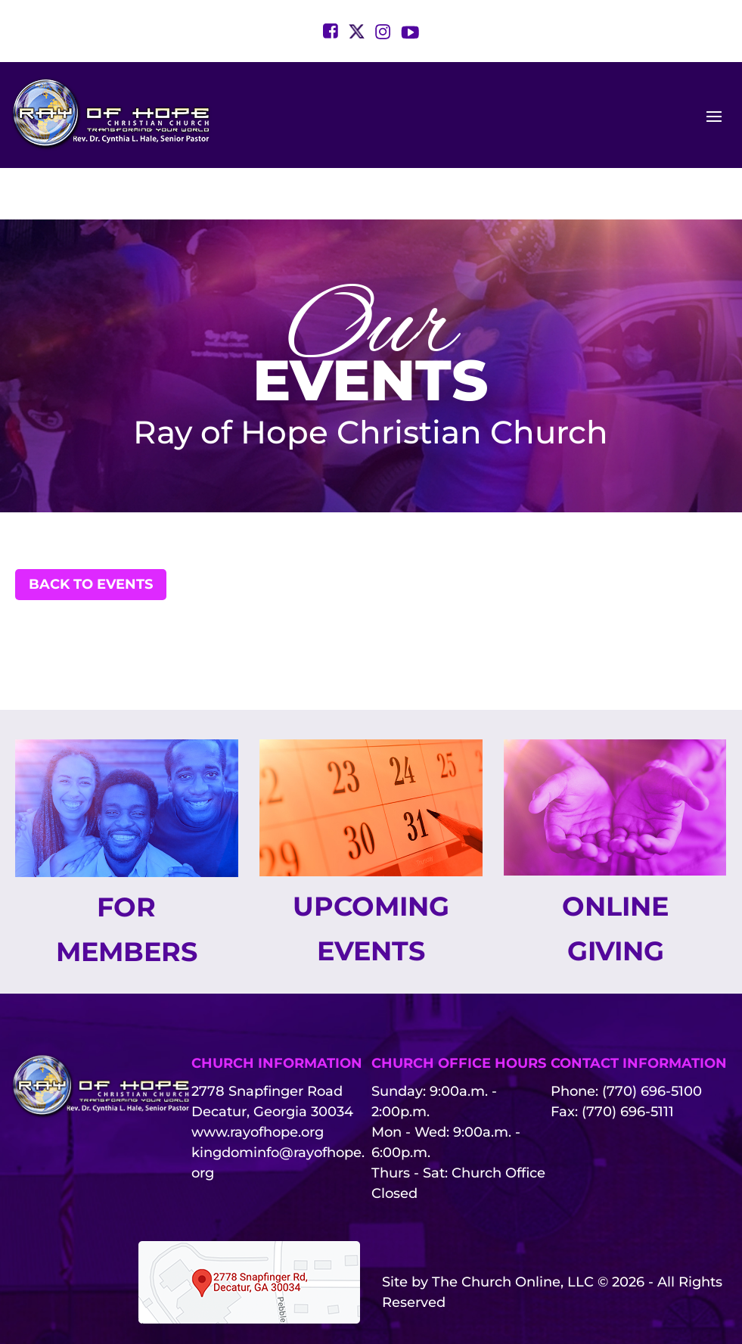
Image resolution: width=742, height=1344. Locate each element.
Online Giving (615, 886)
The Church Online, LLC (513, 1242)
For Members (127, 887)
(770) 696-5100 (652, 1051)
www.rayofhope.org (257, 1092)
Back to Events (91, 540)
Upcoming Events (370, 886)
